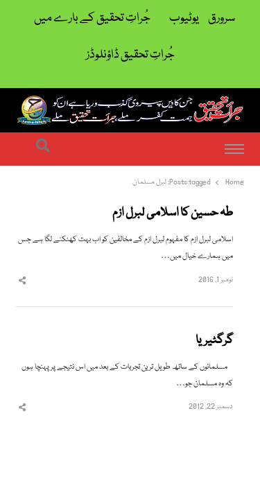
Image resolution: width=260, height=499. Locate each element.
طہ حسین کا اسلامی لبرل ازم (172, 213)
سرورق (221, 18)
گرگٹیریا (214, 341)
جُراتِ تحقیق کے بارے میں (92, 18)
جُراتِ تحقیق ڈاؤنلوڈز (130, 55)
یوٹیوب (184, 18)
